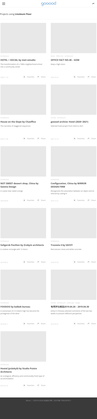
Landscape (70, 298)
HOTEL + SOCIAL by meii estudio (18, 58)
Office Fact (59, 55)
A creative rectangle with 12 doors (14, 245)
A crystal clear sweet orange (11, 188)
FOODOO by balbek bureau (15, 301)
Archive (53, 116)
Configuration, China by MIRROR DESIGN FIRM (68, 182)
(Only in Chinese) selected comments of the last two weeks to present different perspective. (71, 307)
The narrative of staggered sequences (15, 124)
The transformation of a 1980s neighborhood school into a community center (21, 64)
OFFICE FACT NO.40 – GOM (65, 58)
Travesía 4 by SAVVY (62, 241)
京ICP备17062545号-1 (62, 395)
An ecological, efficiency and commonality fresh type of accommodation (22, 371)
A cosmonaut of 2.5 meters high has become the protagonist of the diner (19, 307)
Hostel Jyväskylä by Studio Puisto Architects (18, 364)
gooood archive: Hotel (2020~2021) (69, 119)
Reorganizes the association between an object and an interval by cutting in (72, 189)
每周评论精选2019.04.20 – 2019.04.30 (70, 301)
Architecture (4, 55)
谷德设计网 (48, 3)
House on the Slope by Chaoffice (18, 119)
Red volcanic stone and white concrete (66, 245)
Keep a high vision (58, 63)
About (28, 395)
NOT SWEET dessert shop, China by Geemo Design (19, 182)
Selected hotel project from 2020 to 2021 (67, 124)
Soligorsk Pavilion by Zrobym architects (22, 241)
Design (77, 298)
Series (53, 55)
